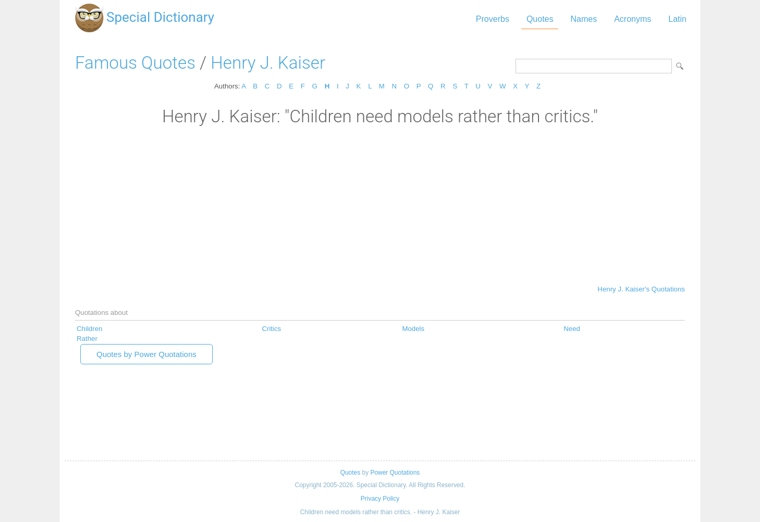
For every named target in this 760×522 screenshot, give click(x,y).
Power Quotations (395, 472)
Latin (677, 19)
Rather (87, 338)
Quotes (540, 19)
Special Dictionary (160, 17)
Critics (271, 329)
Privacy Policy (380, 498)
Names (583, 19)
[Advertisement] (380, 204)
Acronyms (632, 19)
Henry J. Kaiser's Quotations (641, 289)
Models (413, 329)
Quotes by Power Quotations (146, 354)
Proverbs (492, 19)
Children (89, 329)
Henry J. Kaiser (268, 63)
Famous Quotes (135, 63)
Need (571, 329)
